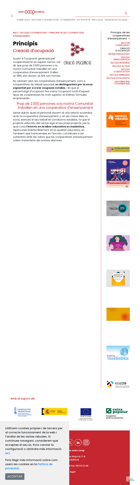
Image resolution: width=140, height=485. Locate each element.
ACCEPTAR (14, 476)
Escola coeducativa (122, 70)
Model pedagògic (119, 53)
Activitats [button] (84, 19)
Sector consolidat (122, 44)
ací (7, 453)
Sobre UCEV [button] (23, 19)
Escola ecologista (118, 78)
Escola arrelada (120, 74)
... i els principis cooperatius (121, 82)
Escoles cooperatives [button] (45, 19)
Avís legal (70, 471)
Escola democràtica (122, 58)
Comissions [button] (68, 19)
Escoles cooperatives (33, 32)
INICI (15, 32)
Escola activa (121, 66)
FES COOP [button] (98, 19)
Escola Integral (120, 62)
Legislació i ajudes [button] (116, 19)
